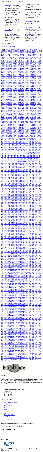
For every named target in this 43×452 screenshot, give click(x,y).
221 (14, 66)
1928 (20, 249)
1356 (20, 180)
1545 (2, 203)
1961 (2, 253)
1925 (11, 249)
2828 (30, 356)
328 (26, 76)
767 (19, 116)
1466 (39, 192)
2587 (8, 328)
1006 (25, 138)
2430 (5, 309)
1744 (14, 227)
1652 (11, 216)
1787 (26, 231)
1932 (33, 249)
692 (2, 110)
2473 (17, 314)
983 (7, 136)
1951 (11, 252)
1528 (30, 200)
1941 (20, 250)
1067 (11, 146)
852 (19, 124)
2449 (23, 311)
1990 (11, 256)
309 (21, 74)
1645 (30, 214)
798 (11, 119)
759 (40, 115)
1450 (30, 191)
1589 (17, 208)
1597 (2, 210)
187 (14, 63)
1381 (17, 183)
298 (35, 72)
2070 (17, 266)
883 (11, 127)
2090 (39, 267)
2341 (11, 298)
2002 (8, 258)
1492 (39, 196)
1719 (17, 224)
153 (14, 60)
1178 (32, 158)
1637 (5, 214)
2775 (26, 350)
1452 (36, 191)
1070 (20, 146)
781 (11, 118)
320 (7, 76)
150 (7, 60)
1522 (11, 200)
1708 (23, 222)
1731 (14, 225)
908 (31, 129)
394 (21, 82)
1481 (5, 196)
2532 (39, 320)
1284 (39, 171)
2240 (20, 286)
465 (28, 88)
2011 (36, 258)
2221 (2, 284)
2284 (36, 291)
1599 (8, 210)
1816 (36, 235)
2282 (30, 291)
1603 (20, 210)
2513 (20, 319)
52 (8, 52)
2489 (26, 316)
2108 (14, 270)
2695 (20, 340)
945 (38, 132)
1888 (17, 244)
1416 (5, 188)
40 (29, 51)
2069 (14, 266)
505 (2, 93)
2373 (30, 302)
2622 (36, 331)
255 (14, 69)
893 (35, 127)
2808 (8, 354)
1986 (39, 255)
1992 (17, 256)
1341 (14, 178)
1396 (23, 185)
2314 (8, 295)
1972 (36, 253)
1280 (26, 171)
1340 (11, 178)
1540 (26, 202)
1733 (20, 225)
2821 (8, 356)
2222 (5, 284)
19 (34, 49)
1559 (5, 205)
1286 (5, 172)
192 (26, 63)
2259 (39, 287)
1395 (20, 185)
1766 (2, 230)
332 (35, 76)
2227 (20, 284)
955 (21, 133)
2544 (36, 322)
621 (35, 102)
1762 (30, 228)
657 (40, 105)
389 (9, 82)
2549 (11, 323)
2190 (26, 280)
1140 (35, 154)
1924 (8, 249)
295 (28, 72)
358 (16, 79)
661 (9, 107)
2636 (39, 333)
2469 (5, 314)
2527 (23, 320)
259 (23, 69)
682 (19, 108)
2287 (5, 292)
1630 (23, 213)
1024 (39, 139)
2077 (39, 266)
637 (33, 104)
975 (28, 135)
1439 (36, 189)
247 (35, 68)
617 (26, 102)
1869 (39, 241)
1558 (2, 205)
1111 (26, 150)
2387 (33, 303)
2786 (20, 351)
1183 (8, 160)
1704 (11, 222)
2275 (8, 291)
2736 (26, 345)
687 (31, 108)
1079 (8, 147)
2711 (30, 342)
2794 (5, 353)
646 (14, 105)
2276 (11, 291)
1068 (14, 146)
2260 (2, 289)
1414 (39, 186)
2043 (14, 263)
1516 (33, 199)
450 (33, 87)
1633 (33, 213)
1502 (30, 197)
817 (16, 121)
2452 (33, 311)
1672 (33, 217)
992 (28, 136)
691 (40, 108)
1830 (39, 236)
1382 (20, 183)
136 (14, 58)
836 (21, 122)
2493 (39, 316)
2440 (36, 309)
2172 (11, 278)
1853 (30, 239)
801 (19, 119)
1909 (2, 247)
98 (5, 55)
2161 (17, 277)
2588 (11, 328)
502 (35, 91)
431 (28, 85)
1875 (17, 242)
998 (2, 138)
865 (9, 125)
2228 (23, 284)
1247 (5, 168)
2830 (36, 356)
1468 (5, 194)
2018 (17, 259)
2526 (20, 320)
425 (14, 85)
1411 (30, 186)
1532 (2, 202)
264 (35, 69)
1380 (14, 183)
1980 (20, 255)
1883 (2, 244)
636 (31, 104)
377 (21, 80)
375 (16, 80)
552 (33, 96)
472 (4, 90)
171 (16, 62)
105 (21, 55)
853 (21, 124)
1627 (14, 213)
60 (22, 52)
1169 (5, 158)
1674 (39, 217)
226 (26, 66)
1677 (8, 219)
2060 (26, 264)
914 (4, 130)
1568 (33, 205)
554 (38, 96)
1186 (17, 160)
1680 (17, 219)
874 (31, 125)
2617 (20, 331)
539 (2, 96)
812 (4, 121)
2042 (11, 263)
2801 (26, 353)
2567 (26, 325)
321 (9, 76)
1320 (29, 175)
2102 (36, 269)
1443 (8, 191)
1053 (8, 144)
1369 (20, 182)
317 (40, 74)
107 (25, 55)
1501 (26, 197)
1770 (14, 230)
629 (14, 104)
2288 (8, 292)
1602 (17, 210)
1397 (26, 185)
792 (38, 118)
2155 (39, 275)
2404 (5, 306)
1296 (36, 172)
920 (19, 130)
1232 (39, 164)
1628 (17, 213)
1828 (33, 236)
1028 (11, 141)
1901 (17, 245)
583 (26, 99)
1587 (11, 208)
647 (16, 105)
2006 (20, 258)
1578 (23, 206)
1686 (36, 219)
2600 (8, 330)
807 (33, 119)
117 (9, 57)
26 (5, 51)
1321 (33, 175)
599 (23, 101)
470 (40, 88)
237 (11, 68)
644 (9, 105)
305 (11, 74)
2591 (20, 328)
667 (23, 107)
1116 (2, 152)
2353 (8, 300)
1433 (17, 189)
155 (19, 60)
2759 (17, 348)
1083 (20, 147)
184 (7, 63)
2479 (36, 314)
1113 (32, 150)
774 (35, 116)
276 (23, 71)
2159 (11, 277)
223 (19, 66)
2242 (26, 286)
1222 (8, 164)
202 (9, 65)
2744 (11, 347)
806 (31, 119)
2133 (11, 273)
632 (21, 104)
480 (23, 90)
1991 (14, 256)
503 (38, 91)
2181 (39, 278)
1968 (23, 253)
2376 (39, 302)
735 (23, 113)
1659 (33, 216)
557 (4, 97)
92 (35, 54)
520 (38, 93)
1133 (14, 154)
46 (39, 51)
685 (26, 108)
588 (38, 99)
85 (23, 54)
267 (2, 71)
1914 (17, 247)
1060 (30, 144)
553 (35, 96)
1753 (2, 228)
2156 (2, 277)
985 (11, 136)
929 (40, 130)
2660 (33, 336)
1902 (20, 245)
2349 (36, 298)
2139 (30, 273)
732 (16, 113)
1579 (26, 206)
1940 (17, 250)
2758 (14, 348)
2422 (20, 308)
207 (21, 65)
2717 (8, 344)
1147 (17, 155)
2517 (33, 319)
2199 (14, 281)
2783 (11, 351)
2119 (8, 272)
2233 (39, 284)
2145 (8, 275)
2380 (11, 303)
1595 (36, 208)
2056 (14, 264)
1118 (8, 152)
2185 (11, 280)
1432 (14, 189)
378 (23, 80)
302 (4, 74)
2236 (8, 286)
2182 (2, 280)
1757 (14, 228)
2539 (20, 322)
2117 (2, 272)
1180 (38, 158)
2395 (17, 305)
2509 (8, 319)
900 (11, 129)
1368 (17, 182)
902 (16, 129)
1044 (20, 143)
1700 (39, 220)
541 (7, 96)
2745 (14, 347)
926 (33, 130)
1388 (39, 183)
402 (40, 82)
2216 (26, 283)
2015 (8, 259)
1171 (11, 158)
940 (26, 132)
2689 (2, 340)
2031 (17, 261)
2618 (23, 331)
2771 (14, 350)
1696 (26, 220)
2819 (2, 356)
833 (14, 122)
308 (19, 74)
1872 (8, 242)
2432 (11, 309)
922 (23, 130)
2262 (8, 289)
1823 (17, 236)
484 (33, 90)
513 (21, 93)
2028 (8, 261)
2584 (39, 326)
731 (14, 113)
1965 (14, 253)
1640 (14, 214)
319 (4, 76)
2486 (17, 316)
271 (11, 71)
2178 (30, 278)
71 (41, 52)
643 (7, 105)
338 (9, 77)
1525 (20, 200)
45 (37, 51)
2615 (14, 331)
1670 (26, 217)
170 (14, 62)
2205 (33, 281)
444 (19, 87)
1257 (36, 168)
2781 (5, 351)
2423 (23, 308)
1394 (17, 185)
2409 (20, 306)
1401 (39, 185)
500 (31, 91)
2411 (26, 306)
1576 (17, 206)
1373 (33, 182)
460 (16, 88)
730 (11, 113)
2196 (5, 281)
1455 (5, 192)
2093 (8, 269)
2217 (29, 283)
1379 (11, 183)
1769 (11, 230)
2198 (11, 281)
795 (4, 119)
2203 (26, 281)
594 (11, 101)
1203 (29, 161)
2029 (11, 261)
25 (3, 51)
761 (4, 116)
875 (33, 125)
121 (18, 57)
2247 (2, 287)
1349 (39, 178)
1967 (20, 253)
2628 (14, 333)
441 (11, 87)
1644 (26, 214)
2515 (26, 319)
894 (38, 127)
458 (11, 88)
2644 (23, 334)
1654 (17, 216)
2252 (17, 287)
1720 (20, 224)
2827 (26, 356)
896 (2, 129)
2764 (33, 348)
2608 (33, 330)
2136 (20, 273)
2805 (39, 353)
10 (19, 49)
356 (11, 79)
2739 (36, 345)
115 (4, 57)
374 (14, 80)
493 (14, 91)
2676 (2, 339)
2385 (26, 303)
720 (28, 111)
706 (35, 110)
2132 (8, 273)
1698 (33, 220)
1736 (30, 225)
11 (20, 49)
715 (16, 111)
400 (35, 82)
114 (2, 57)
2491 (33, 316)
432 (31, 85)
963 (40, 133)
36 (22, 51)
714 (14, 111)
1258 (39, 168)
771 (28, 116)
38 (25, 51)
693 (4, 110)
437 (2, 87)
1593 (30, 208)
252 (7, 69)
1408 (20, 186)
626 (7, 104)
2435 (20, 309)
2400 (33, 305)
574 (4, 99)
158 (26, 60)
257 (19, 69)
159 (28, 60)
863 (4, 125)
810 (40, 119)
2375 (36, 302)
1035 (33, 141)
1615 (17, 211)
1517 (36, 199)
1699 (36, 220)
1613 (11, 211)
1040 (8, 143)
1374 (36, 182)
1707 (20, 222)
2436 (23, 309)
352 (2, 79)
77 (10, 54)
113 (40, 55)
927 (35, 130)
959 (31, 133)
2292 (20, 292)
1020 (26, 139)
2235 (5, 286)
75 (6, 54)
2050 (36, 263)
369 (2, 80)
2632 (26, 333)
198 (40, 63)
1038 (2, 143)
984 (9, 136)
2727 (39, 344)
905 (23, 129)
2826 (23, 356)
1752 (39, 227)
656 (38, 105)
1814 (29, 235)
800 (16, 119)
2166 (33, 277)
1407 (17, 186)
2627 (11, 333)
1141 (38, 154)
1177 (29, 158)
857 (31, 124)
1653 (14, 216)
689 (35, 108)
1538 (20, 202)
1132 (11, 154)
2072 (23, 266)
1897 (5, 245)
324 (16, 76)
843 (38, 122)
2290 (14, 292)
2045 (20, 263)
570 (35, 97)
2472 (14, 314)
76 (8, 54)
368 (40, 79)
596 (16, 101)
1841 (33, 238)
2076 (36, 266)
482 (28, 90)
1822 (14, 236)
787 (26, 118)
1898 (8, 245)
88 (29, 54)
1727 (2, 225)
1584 (2, 208)
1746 (20, 227)
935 (14, 132)
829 (4, 122)
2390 (2, 305)
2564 (17, 325)
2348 (33, 298)
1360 (33, 180)
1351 (5, 180)
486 (38, 90)
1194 (2, 161)
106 (23, 55)
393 (19, 82)
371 (7, 80)
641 (2, 105)
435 (38, 85)
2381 (14, 303)
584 (28, 99)
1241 (26, 166)
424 (11, 85)
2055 (11, 264)
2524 (14, 320)
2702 (2, 342)
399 (33, 82)
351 (40, 77)
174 (23, 62)
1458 (14, 192)
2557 (36, 323)
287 (9, 72)
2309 (33, 294)
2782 (8, 351)
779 (7, 118)
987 (16, 136)
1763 (33, 228)
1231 (36, 164)
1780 (5, 231)
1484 (14, 196)
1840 (30, 238)
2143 (2, 275)
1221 (5, 164)
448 (28, 87)
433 (33, 85)
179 (35, 62)
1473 (20, 194)
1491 (36, 196)
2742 (5, 347)
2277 (14, 291)
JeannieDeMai (29, 27)
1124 (26, 152)
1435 (23, 189)
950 (9, 133)
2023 (33, 259)
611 (11, 102)
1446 (17, 191)
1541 (30, 202)
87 (27, 54)
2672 (30, 337)
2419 (11, 308)
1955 (23, 252)
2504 (33, 317)
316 (38, 74)
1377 (5, 183)
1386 (33, 183)
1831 (2, 238)
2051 (39, 263)
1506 (2, 199)
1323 (39, 175)
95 (41, 54)
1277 (17, 171)
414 (28, 83)
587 (35, 99)
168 (9, 62)
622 (38, 102)
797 (9, 119)
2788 (26, 351)
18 (32, 49)
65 (30, 52)
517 (30, 93)
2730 (8, 345)
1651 (8, 216)
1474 (23, 194)
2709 (23, 342)
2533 (2, 322)
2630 (20, 333)
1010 (37, 138)
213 (35, 65)
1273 (5, 171)
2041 (8, 263)
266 (40, 69)
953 (16, 133)
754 (28, 115)
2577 (17, 326)
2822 (11, 356)
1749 (30, 227)
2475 (23, 314)
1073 (30, 146)
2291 (17, 292)
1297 (39, 172)
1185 (14, 160)
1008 (31, 138)
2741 (2, 347)
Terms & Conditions (9, 415)
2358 (23, 300)
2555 (30, 323)
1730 (11, 225)
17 (30, 49)
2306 (23, 294)
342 (19, 77)
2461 (20, 312)
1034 (30, 141)
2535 (8, 322)
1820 (8, 236)
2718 (11, 344)
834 (16, 122)
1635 (39, 213)
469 (38, 88)
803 (23, 119)
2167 (36, 277)
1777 (36, 230)
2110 (20, 270)
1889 (20, 244)
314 (33, 74)
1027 (8, 141)
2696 (23, 340)
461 (19, 88)
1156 (5, 157)
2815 (29, 354)
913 (2, 130)
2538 (17, 322)
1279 (23, 171)
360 (21, 79)
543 (11, 96)
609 (7, 102)
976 (31, 135)
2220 (39, 283)
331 (33, 76)
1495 (8, 197)
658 (2, 107)
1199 (17, 161)
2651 (5, 336)
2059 (23, 264)
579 (16, 99)
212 (33, 65)
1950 (8, 252)
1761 (26, 228)
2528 (26, 320)
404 (4, 83)
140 (23, 58)
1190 (29, 160)
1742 (8, 227)
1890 (23, 244)
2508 (5, 319)
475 (11, 90)
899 (9, 129)
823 (30, 121)
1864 (23, 241)
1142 (2, 155)
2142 (39, 273)
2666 (11, 337)
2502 (26, 317)
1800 (26, 233)
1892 (30, 244)
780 (9, 118)
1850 (20, 239)
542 (9, 96)
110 (33, 55)
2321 (30, 295)
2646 (30, 334)
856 (28, 124)
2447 (17, 311)
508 (9, 93)
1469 (8, 194)
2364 (2, 302)
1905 (30, 245)
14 (25, 49)
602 (31, 101)
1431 (11, 189)
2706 (14, 342)
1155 (2, 157)
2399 (30, 305)
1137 (26, 154)
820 (23, 121)
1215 (26, 163)
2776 (30, 350)
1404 (8, 186)
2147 (14, 275)
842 (35, 122)
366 (35, 79)
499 (28, 91)
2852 (23, 359)
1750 (33, 227)
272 (14, 71)
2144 (5, 275)
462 (21, 88)
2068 (11, 266)
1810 (17, 235)
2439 (33, 309)
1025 (2, 141)
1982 (26, 255)
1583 (39, 206)
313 (30, 74)
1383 (23, 183)
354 (7, 79)
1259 (2, 169)
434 (35, 85)
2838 (20, 358)
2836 (14, 358)
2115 (35, 270)
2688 (39, 339)
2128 (36, 272)
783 (16, 118)
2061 (30, 264)
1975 (5, 255)
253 (9, 69)
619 (30, 102)
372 (9, 80)
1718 (14, 224)
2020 (23, 259)
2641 (14, 334)
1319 (26, 175)
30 (11, 51)
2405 (8, 306)
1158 (11, 157)
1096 (20, 149)
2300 (5, 294)
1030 (17, 141)
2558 (39, 323)
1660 (36, 216)
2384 (23, 303)
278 (28, 71)
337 (7, 77)
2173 (14, 278)
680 (14, 108)
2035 (30, 261)
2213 (17, 283)
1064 (2, 146)
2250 (11, 287)
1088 (36, 147)
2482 (5, 316)
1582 (36, 206)
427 (19, 85)
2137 (23, 273)
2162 (20, 277)
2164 (26, 277)
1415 (2, 188)
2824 (17, 356)
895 (40, 127)
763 (9, 116)
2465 (33, 312)
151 (9, 60)
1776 (33, 230)
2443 (5, 311)
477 (16, 90)
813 (6, 121)
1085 (26, 147)
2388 (36, 303)
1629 (20, 213)
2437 (26, 309)
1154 (38, 155)
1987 (2, 256)
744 (4, 115)
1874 (14, 242)
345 (26, 77)
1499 (20, 197)
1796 (14, 233)
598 (21, 101)
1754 (5, 228)
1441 (2, 191)
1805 (2, 235)
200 (4, 65)
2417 (5, 308)
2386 (30, 303)
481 (26, 90)
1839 (26, 238)
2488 (23, 316)
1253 (23, 168)
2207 (39, 281)
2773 (20, 350)
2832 (2, 358)
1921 (39, 247)
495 (19, 91)
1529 (33, 200)
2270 (33, 289)
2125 (26, 272)
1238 (17, 166)
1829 (36, 236)
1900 (14, 245)
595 (14, 101)
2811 (17, 354)
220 (11, 66)
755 (31, 115)
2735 (23, 345)
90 (32, 54)
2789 (30, 351)
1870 (2, 242)
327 (23, 76)
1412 (33, 186)
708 (40, 110)
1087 (33, 147)
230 (35, 66)
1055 (14, 144)
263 (33, 69)
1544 (39, 202)
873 (28, 125)
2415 (39, 306)
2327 (8, 297)
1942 (23, 250)
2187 (17, 280)
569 (33, 97)
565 (23, 97)
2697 (26, 340)
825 (35, 121)
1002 (13, 138)
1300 (8, 174)
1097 (23, 149)
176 (28, 62)
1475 (26, 194)
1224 (14, 164)
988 (19, 136)
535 (33, 94)
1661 (39, 216)
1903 (23, 245)
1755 (8, 228)
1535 (11, 202)
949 (7, 133)
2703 (5, 342)
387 (4, 82)
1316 (17, 175)
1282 (33, 171)
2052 (2, 264)
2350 (39, 298)
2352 (5, 300)
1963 (8, 253)
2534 (5, 322)
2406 (11, 306)
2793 (2, 353)
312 (28, 74)
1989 (8, 256)
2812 (20, 354)
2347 (30, 298)
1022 (33, 139)
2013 (2, 259)
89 (30, 54)
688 (33, 108)
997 (40, 136)
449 (31, 87)
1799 (23, 233)
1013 (5, 139)
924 (28, 130)
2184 (8, 280)
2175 (20, 278)
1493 (2, 197)
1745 (17, 227)
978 (35, 135)
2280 (23, 291)
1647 (36, 214)
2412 (29, 306)
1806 (5, 235)
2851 (20, 359)
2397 (23, 305)
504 (40, 91)
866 (11, 125)
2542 (30, 322)
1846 (8, 239)
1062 (36, 144)
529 (19, 94)
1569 (36, 205)
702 (26, 110)
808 (35, 119)
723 (35, 111)
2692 (11, 340)
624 (2, 104)
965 (4, 135)
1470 (11, 194)
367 (38, 79)
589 (40, 99)
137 (16, 58)
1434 (20, 189)
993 (31, 136)
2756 (8, 348)
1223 (11, 164)
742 (40, 113)
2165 (30, 277)
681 (16, 108)
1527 (26, 200)
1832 (5, 238)
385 (40, 80)
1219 (39, 163)
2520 (2, 320)
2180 (36, 278)
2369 (17, 302)
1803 (36, 233)
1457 (11, 192)
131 (2, 58)
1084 (23, 147)
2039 (2, 263)
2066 (5, 266)
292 (21, 72)
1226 (20, 164)
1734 (23, 225)
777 (2, 118)
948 (4, 133)
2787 (23, 351)
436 (40, 85)
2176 (23, 278)
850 (14, 124)
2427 (36, 308)
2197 (8, 281)
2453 (36, 311)
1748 (26, 227)
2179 (33, 278)
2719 (14, 344)
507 (7, 93)
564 (21, 97)
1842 (36, 238)
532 (26, 94)
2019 (20, 259)
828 (2, 122)
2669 (20, 337)
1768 (8, 230)
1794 (8, 233)
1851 (23, 239)
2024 (36, 259)
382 (33, 80)
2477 (30, 314)
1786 (23, 231)
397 (28, 82)
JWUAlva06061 (29, 34)
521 (40, 93)
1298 (2, 174)
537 (38, 94)
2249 (8, 287)
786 (23, 118)
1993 (20, 256)
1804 (39, 233)
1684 (30, 219)
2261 (5, 289)
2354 (11, 300)
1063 (39, 144)
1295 (33, 172)
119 (13, 57)
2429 (2, 309)
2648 (36, 334)
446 (23, 87)
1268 (30, 169)
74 (5, 54)
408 (14, 83)
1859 (8, 241)
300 (40, 72)
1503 (33, 197)
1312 (5, 175)
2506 (39, 317)
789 (31, 118)
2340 (8, 298)
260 (26, 69)
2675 (39, 337)
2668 (17, 337)
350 (38, 77)
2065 (2, 266)
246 (33, 68)
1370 (23, 182)
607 (2, 102)
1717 (11, 224)
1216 (29, 163)
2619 (26, 331)
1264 (17, 169)
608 (4, 102)
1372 (30, 182)
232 (40, 66)
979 (38, 135)
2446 (14, 311)
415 (30, 83)
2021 (26, 259)
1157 (8, 157)
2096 (17, 269)
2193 (36, 280)
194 (31, 63)
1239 (20, 166)
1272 (2, 171)
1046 (26, 143)
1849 (17, 239)
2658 (26, 336)
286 (7, 72)
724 (38, 111)
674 (40, 107)
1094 (14, 149)
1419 (14, 188)
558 (7, 97)
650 (23, 105)
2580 (26, 326)
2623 (39, 331)
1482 (8, 196)
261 (28, 69)
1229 (30, 164)
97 (3, 55)
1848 (14, 239)
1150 (26, 155)
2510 (11, 319)
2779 (39, 350)
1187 (20, 160)
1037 (39, 141)
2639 (8, 334)
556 (2, 97)
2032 (20, 261)
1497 (14, 197)
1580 (30, 206)
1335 (36, 177)
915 (7, 130)
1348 (36, 178)
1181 (2, 160)
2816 (33, 354)
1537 (17, 202)
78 (11, 54)
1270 (36, 169)
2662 (39, 336)
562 (16, 97)
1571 (2, 206)
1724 (33, 224)
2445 (11, 311)
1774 (26, 230)
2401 (36, 305)
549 (26, 96)
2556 (33, 323)
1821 (11, 236)
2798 (17, 353)
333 (38, 76)
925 (31, 130)
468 (35, 88)
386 (2, 82)
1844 (2, 239)
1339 (8, 178)
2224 (11, 284)
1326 (8, 177)
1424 (30, 188)
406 (9, 83)
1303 (17, 174)
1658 (30, 216)
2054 (8, 264)
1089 (39, 147)
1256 (33, 168)
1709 (26, 222)
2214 (20, 283)
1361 (36, 180)
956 (23, 133)
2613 (8, 331)
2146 (11, 275)
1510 (14, 199)
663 (14, 107)
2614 (11, 331)
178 (33, 62)
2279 (20, 291)
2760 (20, 348)
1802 (33, 233)
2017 (14, 259)
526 (11, 94)
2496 (8, 317)
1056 (17, 144)
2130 (2, 273)
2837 (17, 358)
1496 (11, 197)
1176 (26, 158)
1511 (17, 199)
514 (23, 93)
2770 (11, 350)
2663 (2, 337)
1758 (17, 228)
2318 (20, 295)
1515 (29, 199)
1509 (11, 199)
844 (40, 122)
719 (26, 111)
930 (2, 132)
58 (18, 52)
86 (25, 54)
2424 (26, 308)
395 (23, 82)
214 (38, 65)
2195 (2, 281)
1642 (20, 214)
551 (31, 96)
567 (28, 97)
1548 (11, 203)
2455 (2, 312)
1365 (8, 182)
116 (6, 57)
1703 (8, 222)
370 (4, 80)
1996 (30, 256)
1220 (2, 164)
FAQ (5, 413)
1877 (23, 242)
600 (26, 101)
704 (31, 110)
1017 (17, 139)
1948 (2, 252)
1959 (36, 252)
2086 (26, 267)
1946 (36, 250)
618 (28, 102)
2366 (8, 302)
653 (31, 105)
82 (18, 54)
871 (23, 125)
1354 (14, 180)
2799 (20, 353)
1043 (17, 143)
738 (31, 113)
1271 (39, 169)
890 (28, 127)
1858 (5, 241)
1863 (20, 241)
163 (38, 60)
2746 (17, 347)
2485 (14, 316)
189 (19, 63)
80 (15, 54)
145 (35, 58)
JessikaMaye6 (8, 19)
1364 (5, 182)
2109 (17, 270)
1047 (30, 143)
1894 (36, 244)
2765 (36, 348)
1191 (32, 160)
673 (38, 107)
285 (4, 72)
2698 (30, 340)
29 (10, 51)
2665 (8, 337)
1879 (30, 242)
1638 (8, 214)
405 (7, 83)
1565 (23, 205)
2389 (39, 303)
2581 (30, 326)
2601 (11, 330)
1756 (11, 228)
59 (20, 52)
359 (19, 79)
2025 (39, 259)
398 (31, 82)
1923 (5, 249)
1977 (11, 255)
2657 (23, 336)
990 (23, 136)
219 (9, 66)
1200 (20, 161)
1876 (20, 242)
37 (23, 51)
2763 (30, 348)
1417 (8, 188)
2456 (5, 312)
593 (9, 101)
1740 (2, 227)
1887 (14, 244)
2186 (14, 280)
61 (23, 52)
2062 (33, 264)
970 (16, 135)
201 (7, 65)
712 (9, 111)
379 (26, 80)
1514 (26, 199)
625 (4, 104)
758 (38, 115)
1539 (23, 202)
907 (28, 129)
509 (11, 93)
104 (18, 55)
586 (33, 99)
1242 (30, 166)
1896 (2, 245)
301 (2, 74)
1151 (29, 155)
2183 (5, 280)
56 (15, 52)
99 (6, 55)
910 (35, 129)
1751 (36, 227)
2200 (17, 281)
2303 (14, 294)
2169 (2, 278)
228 (31, 66)
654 (33, 105)
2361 (33, 300)
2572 (2, 326)
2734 (20, 345)
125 (28, 57)
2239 (17, 286)
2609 (36, 330)
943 (33, 132)
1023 (36, 139)
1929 (23, 249)
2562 (11, 325)
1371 (26, 182)
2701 (39, 340)
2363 (39, 300)
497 (23, 91)
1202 (26, 161)
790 (33, 118)
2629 (17, 333)
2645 (26, 334)
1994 (23, 256)
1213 (20, 163)
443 (16, 87)
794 (2, 119)
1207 (2, 163)
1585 (5, 208)
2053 (5, 264)
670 (31, 107)
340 (14, 77)
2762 (26, 348)
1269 (33, 169)
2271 (36, 289)
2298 (39, 292)
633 (23, 104)
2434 (17, 309)
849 (11, 124)
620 (33, 102)
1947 (39, 250)
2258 (36, 287)
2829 (33, 356)
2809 (11, 354)
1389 (2, 185)
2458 (11, 312)
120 (16, 57)
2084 (20, 267)
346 (28, 77)
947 (2, 133)
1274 (8, 171)
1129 (2, 154)
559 (9, 97)
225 (23, 66)
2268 (26, 289)
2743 (8, 347)
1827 (30, 236)
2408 (17, 306)
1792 (2, 233)
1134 (17, 154)
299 (38, 72)
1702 (5, 222)
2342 (14, 298)
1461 (23, 192)
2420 (14, 308)
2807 (5, 354)
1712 (36, 222)
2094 (11, 269)
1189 (26, 160)
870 (21, 125)
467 (33, 88)
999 (4, 138)
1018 (20, 139)
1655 (20, 216)
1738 (36, 225)
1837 (20, 238)
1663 (5, 217)
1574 (11, 206)
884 (14, 127)
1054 (11, 144)
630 (16, 104)
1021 (30, 139)
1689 (5, 220)
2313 (5, 295)
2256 (30, 287)
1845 (5, 239)
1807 (8, 235)
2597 (39, 328)
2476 (26, 314)
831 (9, 122)
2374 (33, 302)
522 (2, 94)
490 (7, 91)
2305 (20, 294)
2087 (30, 267)
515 (26, 93)
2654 (14, 336)
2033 (23, 261)
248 (38, 68)
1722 (26, 224)
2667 (14, 337)
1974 (2, 255)
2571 (39, 325)
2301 (8, 294)
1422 (23, 188)
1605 (26, 210)
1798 (20, 233)
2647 (33, 334)
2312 (2, 295)
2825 (20, 356)
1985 (36, 255)
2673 (33, 337)
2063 (36, 264)
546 (19, 96)
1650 (5, 216)
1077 (2, 147)
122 (21, 57)
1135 (20, 154)
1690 (8, 220)
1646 (33, 214)
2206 (36, 281)
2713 (36, 342)
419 (40, 83)
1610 (2, 211)
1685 (33, 219)
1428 (2, 189)
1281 (30, 171)
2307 (26, 294)
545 (16, 96)
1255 (30, 168)
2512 (17, 319)
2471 (11, 314)
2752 (36, 347)
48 (1, 52)
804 (26, 119)
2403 (2, 306)
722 (33, 111)
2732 (14, 345)
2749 (26, 347)
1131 (8, 154)
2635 (36, 333)
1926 (14, 249)
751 (21, 115)
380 (28, 80)
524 (7, 94)
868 (16, 125)
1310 (39, 174)
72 (1, 54)
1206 (38, 161)
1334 (33, 177)
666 (21, 107)
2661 (36, 336)
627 (9, 104)
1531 (39, 200)
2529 (30, 320)
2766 (39, 348)
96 (1, 55)
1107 (14, 150)
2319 (23, 295)
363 (28, 79)
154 (16, 60)
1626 (11, 213)
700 (21, 110)
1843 (39, 238)
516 (28, 93)
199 (2, 65)
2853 (26, 359)
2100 (30, 269)
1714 (2, 224)
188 (16, 63)
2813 (23, 354)
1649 (2, 216)
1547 (8, 203)
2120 (11, 272)
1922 (2, 249)
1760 (23, 228)
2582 (33, 326)
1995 (26, 256)
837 (23, 122)
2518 (36, 319)
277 (26, 71)
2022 (30, 259)
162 (35, 60)
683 (21, 108)
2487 (20, 316)
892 (33, 127)
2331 (20, 297)
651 (26, 105)
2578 (20, 326)
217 (4, 66)
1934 (39, 249)
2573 (5, 326)
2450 (26, 311)
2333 (26, 297)
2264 (14, 289)
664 (16, 107)
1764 (36, 228)
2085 (23, 267)
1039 (5, 143)
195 (33, 63)
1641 (17, 214)
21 (37, 49)
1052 (5, 144)
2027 (5, 261)
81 (17, 54)
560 (11, 97)
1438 (33, 189)
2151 (26, 275)
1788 (30, 231)
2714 (39, 342)
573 (2, 99)
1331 (23, 177)
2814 (26, 354)
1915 (20, 247)
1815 (33, 235)
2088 (33, 267)
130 (40, 57)
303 (7, 74)
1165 (32, 157)
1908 (39, 245)
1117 (5, 152)
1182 (5, 160)
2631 (23, 333)
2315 (11, 295)
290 (16, 72)
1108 (17, 150)
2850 (17, 359)
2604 (20, 330)
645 (11, 105)
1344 (23, 178)
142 (28, 58)
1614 (14, 211)
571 (38, 97)
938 (21, 132)
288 (11, 72)
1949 (5, 252)
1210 (11, 163)
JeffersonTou (8, 5)
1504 (36, 197)
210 (28, 65)
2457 (8, 312)
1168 (2, 158)
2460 (17, 312)
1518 (39, 199)
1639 (11, 214)
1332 (26, 177)
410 (19, 83)
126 (30, 57)
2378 (5, 303)
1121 (17, 152)
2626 (8, 333)
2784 (14, 351)
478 (19, 90)
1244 (36, 166)
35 (20, 51)
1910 (5, 247)
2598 (2, 330)
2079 (5, 267)
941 (28, 132)
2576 (14, 326)
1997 (33, 256)
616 (23, 102)
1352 (8, 180)
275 (21, 71)
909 (33, 129)
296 (31, 72)
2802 (30, 353)
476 (14, 90)
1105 (8, 150)
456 (7, 88)
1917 (26, 247)
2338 (2, 298)
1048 (33, 143)
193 (28, 63)
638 (35, 104)
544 (14, 96)
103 (16, 55)
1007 (28, 138)
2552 (20, 323)
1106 (11, 150)
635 (28, 104)
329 (28, 76)
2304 (17, 294)
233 (2, 68)
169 (11, 62)
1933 (36, 249)
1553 (26, 203)
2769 (8, 350)
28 (8, 51)
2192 (33, 280)
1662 (2, 217)
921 (21, 130)
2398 (26, 305)
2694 (17, 340)
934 (11, 132)
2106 (8, 270)
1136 (23, 154)
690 (38, 108)
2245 (36, 286)
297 (33, 72)
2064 (39, 264)
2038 (39, 261)
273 (16, 71)
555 (40, 96)
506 (4, 93)
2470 (8, 314)
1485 (17, 196)
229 (33, 66)
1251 (17, 168)
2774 (23, 350)
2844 (39, 358)
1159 (14, 157)
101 (11, 55)
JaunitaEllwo (29, 4)
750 (19, 115)
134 (9, 58)
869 (19, 125)
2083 (17, 267)
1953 (17, 252)
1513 (23, 199)
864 (7, 125)
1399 (33, 185)
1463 (30, 192)
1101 (36, 149)
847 (7, 124)
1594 (33, 208)
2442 (2, 311)
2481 (2, 316)
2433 (14, 309)
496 (21, 91)
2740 (39, 345)
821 (26, 121)
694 (7, 110)
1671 (30, 217)
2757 (11, 348)
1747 (23, 227)
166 (4, 62)
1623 (2, 213)
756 (33, 115)
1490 (33, 196)
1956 (26, 252)
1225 (17, 164)
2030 (14, 261)
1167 (38, 157)
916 (9, 130)
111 (35, 55)
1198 (14, 161)
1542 (33, 202)
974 (26, 135)
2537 (14, 322)
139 (21, 58)
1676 (5, 219)
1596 (39, 208)
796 (7, 119)
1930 (26, 249)
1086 (30, 147)
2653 (11, 336)
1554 (30, 203)
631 (19, 104)
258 (21, 69)
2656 (20, 336)
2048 (30, 263)
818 (18, 121)
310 (23, 74)
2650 (2, 336)
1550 (17, 203)
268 (4, 71)
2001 (5, 258)
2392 (8, 305)
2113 (29, 270)
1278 (20, 171)
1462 (26, 192)
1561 (11, 205)
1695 (23, 220)
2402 (39, 305)
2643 (20, 334)
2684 (26, 339)
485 (35, 90)
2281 (26, 291)
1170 (8, 158)
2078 (2, 267)
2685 (30, 339)
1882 (39, 242)
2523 (11, 320)
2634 (33, 333)
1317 (20, 175)
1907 (36, 245)
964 (2, 135)
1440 (39, 189)
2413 (33, 306)
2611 (2, 331)
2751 (33, 347)
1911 (8, 247)
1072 (26, 146)
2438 (30, 309)
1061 (33, 144)
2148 (17, 275)
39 (27, 51)
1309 (36, 174)
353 (4, 79)
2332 (23, 297)
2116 (38, 270)
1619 (29, 211)
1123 (23, 152)
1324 (2, 177)
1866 (30, 241)
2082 (14, 267)
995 (35, 136)
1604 (23, 210)
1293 (26, 172)
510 (14, 93)
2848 (11, 359)
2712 (33, 342)
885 (16, 127)
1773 (23, 230)
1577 (20, 206)
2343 (17, 298)
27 (6, 51)
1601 (14, 210)
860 (38, 124)
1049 (36, 143)
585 (31, 99)
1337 (2, 178)
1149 (23, 155)
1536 (14, 202)
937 (19, 132)
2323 (36, 295)
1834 (11, 238)
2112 (26, 270)
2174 (17, 278)
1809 (14, 235)
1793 (5, 233)
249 (40, 68)
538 (40, 94)
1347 (33, 178)
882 (9, 127)
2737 (30, 345)
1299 (5, 174)
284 (2, 72)
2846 (5, 359)
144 (33, 58)
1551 (20, 203)
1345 (26, 178)
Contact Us (7, 416)
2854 (30, 359)
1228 (26, 164)
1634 (36, 213)
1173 (17, 158)
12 (22, 49)
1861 (14, 241)
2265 (17, 289)
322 (11, 76)
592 (7, 101)
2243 (30, 286)
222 (16, 66)
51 (6, 52)
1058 (23, 144)
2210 (8, 283)
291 (19, 72)
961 (35, 133)
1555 (33, 203)
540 (4, 96)
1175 (23, 158)
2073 (26, 266)
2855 (33, 359)
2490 (30, 316)
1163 (26, 157)
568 (31, 97)
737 (28, 113)
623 (40, 102)
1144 (8, 155)
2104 (2, 270)
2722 (23, 344)
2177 (26, 278)
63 (27, 52)
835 (19, 122)
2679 (11, 339)
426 (16, 85)
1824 (20, 236)
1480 (2, 196)
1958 (33, 252)
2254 (23, 287)
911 (38, 129)
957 (26, 133)
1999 (39, 256)
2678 (8, 339)
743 (2, 115)
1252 (20, 168)
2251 (14, 287)
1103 (2, 150)
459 (14, 88)
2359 (26, 300)
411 (21, 83)
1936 (5, 250)
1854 (33, 239)
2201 (20, 281)
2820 (5, 356)
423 (9, 85)
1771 (17, 230)
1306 (26, 174)
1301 (11, 174)
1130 (5, 154)
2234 (2, 286)
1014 (8, 139)
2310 (36, 294)
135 (11, 58)
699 (19, 110)
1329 (17, 177)
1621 (36, 211)
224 (21, 66)
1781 (8, 231)
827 (40, 121)
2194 (39, 280)
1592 (26, 208)
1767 (5, 230)
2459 (14, 312)
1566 (26, 205)
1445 (14, 191)
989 (21, 136)
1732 (17, 225)
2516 (29, 319)
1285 (2, 172)
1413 (36, 186)
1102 (39, 149)
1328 (14, 177)
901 (14, 129)
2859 (5, 361)
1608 (36, 210)
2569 (33, 325)
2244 (33, 286)
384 (38, 80)
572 (40, 97)
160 (31, 60)
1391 (8, 185)
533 (28, 94)
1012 (2, 139)
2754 (2, 348)
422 (7, 85)
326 (21, 76)
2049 (33, 263)
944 (35, 132)
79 (13, 54)
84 (22, 54)
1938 (11, 250)
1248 (8, 168)
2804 (36, 353)
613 (16, 102)
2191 (30, 280)
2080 (8, 267)
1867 (33, 241)
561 (14, 97)
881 (7, 127)
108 (28, 55)
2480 (39, 314)
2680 (14, 339)
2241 (23, 286)
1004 (19, 138)
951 (11, 133)
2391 (5, 305)
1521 (8, 200)
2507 (2, 319)
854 (23, 124)
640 (40, 104)
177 (31, 62)
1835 (14, 238)
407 (11, 83)
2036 (33, 261)
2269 (30, 289)
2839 (23, 358)
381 (31, 80)
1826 (26, 236)
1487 (23, 196)
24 (1, 51)
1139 (32, 154)
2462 (23, 312)
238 (14, 68)
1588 (14, 208)
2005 (17, 258)
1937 (8, 250)
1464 (33, 192)
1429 (5, 189)
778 (4, 118)
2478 (33, 314)
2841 (30, 358)
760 (2, 116)
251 (4, 69)
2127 (32, 272)
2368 (14, 302)
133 (7, 58)
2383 (20, 303)
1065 (5, 146)
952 (14, 133)
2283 (33, 291)
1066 (8, 146)
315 (35, 74)
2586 (5, 328)
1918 (29, 247)
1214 (23, 163)
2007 (23, 258)
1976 (8, 255)
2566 (23, 325)
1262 (11, 169)
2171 (8, 278)
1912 (11, 247)
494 (16, 91)
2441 (39, 309)
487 (40, 90)
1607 (33, 210)
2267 (23, 289)
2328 (11, 297)
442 (14, 87)
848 (9, 124)
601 (28, 101)
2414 (36, 306)
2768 (5, 350)
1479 (39, 194)
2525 (17, 320)
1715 (5, 224)
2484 (11, 316)
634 (26, 104)
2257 (33, 287)
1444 (11, 191)
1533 (5, 202)
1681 (20, 219)
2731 (11, 345)
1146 (14, 155)
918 (14, 130)
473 (7, 90)
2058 (20, 264)
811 (2, 121)
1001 (10, 138)
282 (38, 71)
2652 (8, 336)
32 (15, 51)
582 (23, 99)
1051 (2, 144)
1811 (20, 235)
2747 (20, 347)
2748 (23, 347)
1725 (36, 224)
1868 (36, 241)
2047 (26, 263)
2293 (23, 292)
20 (36, 49)
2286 (2, 292)
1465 (36, 192)
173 (21, 62)
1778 (39, 230)
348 (33, 77)
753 (26, 115)
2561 (8, 325)
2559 (2, 325)
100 (9, 55)
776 (40, 116)
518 (33, 93)
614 (18, 102)
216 (2, 66)
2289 (11, 292)
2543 (33, 322)
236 (9, 68)
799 (14, 119)
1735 (26, 225)
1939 (14, 250)
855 (26, 124)
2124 (23, 272)
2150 (23, 275)
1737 (33, 225)
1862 (17, 241)
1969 (26, 253)
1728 (5, 225)
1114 (35, 150)
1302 (14, 174)
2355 (14, 300)
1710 (30, 222)
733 (19, 113)
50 (5, 52)
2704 (8, 342)
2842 (33, 358)
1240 (23, 166)
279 (31, 71)
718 (23, 111)
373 (11, 80)
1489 (30, 196)
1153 (35, 155)
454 (2, 88)
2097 (20, 269)
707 (38, 110)
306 (14, 74)
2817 (36, 354)
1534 (8, 202)
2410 (23, 306)
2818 (39, 354)
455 (4, 88)
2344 (20, 298)
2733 (17, 345)
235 (7, 68)
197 (38, 63)
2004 (14, 258)
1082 (17, 147)
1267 (26, 169)
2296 (33, 292)
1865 (26, 241)
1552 (23, 203)
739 (33, 113)
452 (38, 87)
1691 (11, 220)
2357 (20, 300)
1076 (39, 146)
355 (9, 79)
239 (16, 68)
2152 (30, 275)
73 (3, 54)
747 (11, 115)
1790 (36, 231)
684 (23, 108)
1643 (23, 214)
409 (16, 83)
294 (26, 72)
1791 (39, 231)
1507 (5, 199)
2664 (5, 337)
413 (26, 83)
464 (26, 88)
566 (26, 97)
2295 (30, 292)
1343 (20, 178)
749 (16, 115)
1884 (5, 244)
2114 (32, 270)
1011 (41, 138)
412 (23, 83)
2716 (5, 344)
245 (31, 68)
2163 (23, 277)
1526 (23, 200)
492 (11, 91)
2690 (5, 340)
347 (31, 77)
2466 (36, 312)
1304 (20, 174)
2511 (14, 319)
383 (35, 80)
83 (20, 54)
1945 (33, 250)
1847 (11, 239)
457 (9, 88)
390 (11, 82)
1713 (39, 222)
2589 (14, 328)
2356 (17, 300)
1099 (30, 149)
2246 (39, 286)
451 (35, 87)
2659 (30, 336)
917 (11, 130)
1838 (23, 238)
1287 (8, 172)
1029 (14, 141)
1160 (17, 157)
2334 (30, 297)
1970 (30, 253)
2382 (17, 303)
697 (14, 110)
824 (33, 121)
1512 (20, 199)
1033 (26, 141)
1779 (2, 231)
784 (19, 118)
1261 (8, 169)
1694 (20, 220)
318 (2, 76)
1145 (11, 155)
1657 (26, 216)
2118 (5, 272)
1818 (2, 236)
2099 (26, 269)
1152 (32, 155)
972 (21, 135)
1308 (33, 174)
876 (35, 125)
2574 (8, 326)
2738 (33, 345)
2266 (20, 289)
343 (21, 77)
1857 (2, 241)
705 (33, 110)
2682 (20, 339)
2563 (14, 325)
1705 (14, 222)
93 (37, 54)
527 (14, 94)
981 (2, 136)
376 (19, 80)
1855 (36, 239)
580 (19, 99)
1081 (14, 147)
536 (35, 94)
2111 (23, 270)
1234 (5, 166)
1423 (26, 188)
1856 (39, 239)
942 (31, 132)
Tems (5, 407)
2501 (23, 317)
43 (34, 51)
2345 (23, 298)
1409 (23, 186)
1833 (8, 238)
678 (9, 108)
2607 (30, 330)
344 (23, 77)
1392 (11, 185)
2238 (14, 286)
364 (31, 79)
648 (19, 105)
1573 (8, 206)
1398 (30, 185)
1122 (20, 152)
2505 (36, 317)
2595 (33, 328)
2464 (30, 312)
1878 (26, 242)
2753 (39, 347)
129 (37, 57)
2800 (23, 353)
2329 (14, 297)
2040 (5, 263)
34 (18, 51)
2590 (17, 328)
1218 (36, 163)
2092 (5, 269)
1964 (11, 253)
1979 (17, 255)
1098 (26, 149)
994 (33, 136)
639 (38, 104)
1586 (8, 208)
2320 (26, 295)
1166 (35, 157)
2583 (36, 326)
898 (7, 129)
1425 (33, 188)
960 (33, 133)
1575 (14, 206)
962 (38, 133)
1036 (36, 141)
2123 (20, 272)
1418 (11, 188)
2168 (39, 277)
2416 (2, 308)
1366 (11, 182)
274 (19, 71)
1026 (5, 141)
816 (14, 121)
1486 (20, 196)
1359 (30, 180)
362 (26, 79)
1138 (29, 154)
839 (28, 122)
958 (28, 133)
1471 (14, 194)
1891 (26, 244)
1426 (36, 188)
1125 (29, 152)
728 (7, 113)
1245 (39, 166)
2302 (11, 294)
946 (40, 132)
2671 (26, 337)
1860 (11, 241)
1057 (20, 144)
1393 (14, 185)
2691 (8, 340)
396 (26, 82)
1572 (5, 206)
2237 (11, 286)
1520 (5, 200)
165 (2, 62)
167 (7, 62)
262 (31, 69)
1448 (23, 191)
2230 (30, 284)
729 (9, 113)
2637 (2, 334)
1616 (20, 211)
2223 (8, 284)
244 (28, 68)
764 (11, 116)
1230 (33, 164)
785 (21, 118)
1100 (33, 149)
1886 (11, 244)
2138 (26, 273)
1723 (30, 224)
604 (35, 101)
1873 (11, 242)
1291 (20, 172)
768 (21, 116)
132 (4, 58)
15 (27, 49)
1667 (17, 217)
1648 (39, 214)
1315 (14, 175)
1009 (34, 138)
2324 (39, 295)
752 (23, 115)
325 (19, 76)
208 (23, 65)
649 (21, 105)
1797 (17, 233)
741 (38, 113)
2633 (30, 333)
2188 (20, 280)
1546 (5, 203)
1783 (14, 231)
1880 (33, 242)
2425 (30, 308)
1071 (23, 146)
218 (7, 66)
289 (14, 72)
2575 (11, 326)
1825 (23, 236)
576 (9, 99)
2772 (17, 350)
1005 (22, 138)
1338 (5, 178)
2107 (11, 270)
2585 (2, 328)
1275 (11, 171)
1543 (36, 202)
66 (32, 52)
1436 (26, 189)
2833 (5, 358)
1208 (5, 163)
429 (23, 85)
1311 (2, 175)
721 (30, 111)
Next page (12, 46)
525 (9, 94)
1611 (5, 211)
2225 (14, 284)
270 (9, 71)
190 (21, 63)
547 (21, 96)
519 (35, 93)
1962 (5, 253)
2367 (11, 302)
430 (26, 85)
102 (13, 55)
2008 (26, 258)
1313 (8, 175)
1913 (14, 247)
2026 (2, 261)
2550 (14, 323)
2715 (2, 344)
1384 (26, 183)
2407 (14, 306)
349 (35, 77)
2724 (30, 344)
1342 (17, 178)
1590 (20, 208)
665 (19, 107)
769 (23, 116)
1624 (5, 213)
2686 (33, 339)
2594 (30, 328)
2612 (5, 331)
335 (2, 77)
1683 (26, 219)
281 (35, 71)
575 (7, 99)
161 (33, 60)
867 (14, 125)
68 (35, 52)
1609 (39, 210)
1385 (30, 183)
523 (4, 94)
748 (14, 115)
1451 (33, 191)
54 (11, 52)
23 (41, 49)
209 (26, 65)
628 (11, 104)
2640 (11, 334)
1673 (36, 217)
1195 (5, 161)
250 (2, 69)
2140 (33, 273)
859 (35, 124)
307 (16, 74)
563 (19, 97)
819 (21, 121)
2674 (36, 337)
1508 (8, 199)
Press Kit (6, 412)
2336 (36, 297)
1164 (29, 157)
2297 (36, 292)
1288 (11, 172)
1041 (11, 143)
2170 (5, 278)
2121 (14, 272)
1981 (23, 255)
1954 (20, 252)
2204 (30, 281)
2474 (20, 314)
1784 (17, 231)
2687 (36, 339)
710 (4, 111)
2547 (5, 323)
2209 (5, 283)
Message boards (8, 405)
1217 (33, 163)
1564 (20, 205)
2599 (5, 330)
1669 (23, 217)
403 (2, 83)
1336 (39, 177)
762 (7, 116)
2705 (11, 342)
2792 (39, 351)
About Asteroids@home (10, 402)
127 (33, 57)
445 (21, 87)
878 (40, 125)
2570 (36, 325)
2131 (5, 273)
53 (10, 52)
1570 (39, 205)
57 (17, 52)
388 (7, 82)
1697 (30, 220)
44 (35, 51)
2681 (17, 339)
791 (35, 118)
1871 (5, 242)
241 (21, 68)
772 (31, 116)
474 (9, 90)
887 (21, 127)
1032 (23, 141)
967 (9, 135)
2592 (23, 328)
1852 (26, 239)
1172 (14, 158)
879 (2, 127)
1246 (2, 168)
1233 (2, 166)
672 (35, 107)
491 (9, 91)
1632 (30, 213)
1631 (26, 213)
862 (2, 125)
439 (7, 87)
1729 (8, 225)
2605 (23, 330)
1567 (30, 205)
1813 (26, 235)
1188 (23, 160)
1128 (38, 152)
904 (21, 129)
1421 (20, 188)
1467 (2, 194)
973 (23, 135)
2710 (26, 342)
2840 (26, 358)
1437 (30, 189)
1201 (23, 161)
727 (4, 113)
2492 (36, 316)
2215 (23, 283)
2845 (2, 359)
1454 (2, 192)
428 (21, 85)
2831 (39, 356)
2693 (14, 340)
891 (31, 127)
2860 (8, 361)
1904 (26, 245)
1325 (5, 177)
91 (34, 54)
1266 (23, 169)
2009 (30, 258)
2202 (23, 281)
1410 (26, 186)
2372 (26, 302)
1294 (30, 172)
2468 (2, 314)
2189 (23, 280)
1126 (32, 152)
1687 (39, 219)
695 (9, 110)
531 (23, 94)
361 (23, 79)
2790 (33, 351)
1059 (26, 144)
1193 (38, 160)
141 (26, 58)
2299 (2, 294)
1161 (20, 157)
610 (9, 102)
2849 (14, 359)
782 (14, 118)
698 (16, 110)
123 (23, 57)
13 (24, 49)
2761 (23, 348)
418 (38, 83)
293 (23, 72)
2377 (2, 303)
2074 (30, 266)
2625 (5, 333)
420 (2, 85)
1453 (39, 191)
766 (16, 116)
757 (35, 115)
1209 (8, 163)
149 (4, 60)
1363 (2, 182)
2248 (5, 287)
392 (16, 82)
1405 (11, 186)
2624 (2, 333)
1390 (5, 185)
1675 (2, 219)
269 (7, 71)
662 (11, 107)
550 (28, 96)
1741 (5, 227)
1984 (33, 255)
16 (29, 49)
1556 (36, 203)
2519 (39, 319)
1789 (33, 231)
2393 (11, 305)
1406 (14, 186)
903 (19, 129)
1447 (20, 191)
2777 (33, 350)
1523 (14, 200)
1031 (20, 141)
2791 (36, 351)
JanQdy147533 (29, 13)
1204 (32, 161)
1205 (35, 161)
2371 (23, 302)
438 (4, 87)
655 (35, 105)
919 (16, 130)
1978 (14, 255)
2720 (17, 344)
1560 (8, 205)
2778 (36, 350)
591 (4, 101)
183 (4, 63)
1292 (23, 172)
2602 (14, 330)
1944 (30, 250)
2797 (14, 353)
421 (4, 85)
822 (28, 121)
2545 (39, 322)
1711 (33, 222)
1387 (36, 183)
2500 (20, 317)
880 (4, 127)
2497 (11, 317)
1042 (14, 143)
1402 (2, 186)
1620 (33, 211)
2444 (8, 311)
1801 (30, 233)
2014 (5, 259)
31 (13, 51)
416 (33, 83)
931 (4, 132)
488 (2, 91)
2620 (29, 331)
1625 (8, 213)
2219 (36, 283)
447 (26, 87)
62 (25, 52)
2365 (5, 302)
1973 (39, 253)
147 (40, 58)
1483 (11, 196)
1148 (20, 155)
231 (38, 66)
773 (33, 116)
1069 (17, 146)
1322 (36, 175)
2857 (39, 359)
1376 (2, 183)
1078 (5, 147)
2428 (39, 308)
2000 (2, 258)
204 (14, 65)
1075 (36, 146)
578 (14, 99)
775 (38, 116)
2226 (17, 284)
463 (23, 88)
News (5, 404)
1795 (11, 233)
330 (31, 76)
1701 (2, 222)
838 (26, 122)
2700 (36, 340)
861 (40, 124)
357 (14, 79)
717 (21, 111)
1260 (5, 169)
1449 (26, 191)
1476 (30, 194)
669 (28, 107)
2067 (8, 266)
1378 (8, 183)
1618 (26, 211)
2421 (17, 308)
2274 (5, 291)
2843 (36, 358)
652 (28, 105)
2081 (11, 267)
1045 (23, 143)
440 (9, 87)
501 (33, 91)
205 (16, 65)
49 (3, 52)
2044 (17, 263)
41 (30, 51)
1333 (30, 177)
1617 (23, 211)
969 (14, 135)
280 (33, 71)
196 (35, 63)
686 (28, 108)
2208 (2, 283)
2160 (14, 277)
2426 (33, 308)
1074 (33, 146)
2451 (30, 311)
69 (37, 52)
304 (9, 74)
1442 (5, 191)
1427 (39, 188)
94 (39, 54)
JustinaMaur (8, 30)
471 (2, 90)
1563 (17, 205)
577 (11, 99)
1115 (38, 150)
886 (19, 127)
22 (39, 49)
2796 (11, 353)
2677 (5, 339)
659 (4, 107)
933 (9, 132)
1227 (23, 164)
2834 (8, 358)
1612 (8, 211)
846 (4, 124)
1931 (30, 249)
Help (5, 409)
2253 (20, 287)
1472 (17, 194)
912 (40, 129)
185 (9, 63)
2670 (23, 337)
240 (19, 68)
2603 (17, 330)
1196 (8, 161)
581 (21, 99)
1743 (11, 227)
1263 (14, 169)
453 (40, 87)
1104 (5, 150)
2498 (14, 317)
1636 (2, 214)
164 (40, 60)
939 (23, 132)
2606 (26, 330)
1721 (23, 224)
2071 (20, 266)
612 (14, 102)
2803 (33, 353)
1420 (17, 188)
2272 (39, 289)
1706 (17, 222)
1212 (17, 163)
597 (19, 101)
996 (38, 136)
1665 (11, 217)
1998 (36, 256)
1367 (14, 182)
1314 (11, 175)
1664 (8, 217)
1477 (33, 194)
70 (39, 52)
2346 (26, 298)
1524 (17, 200)
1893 (33, 244)
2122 (17, 272)
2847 (8, 359)
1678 (11, 219)
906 (26, 129)
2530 (33, 320)
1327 (11, 177)
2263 (11, 289)
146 (38, 58)
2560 (5, 325)
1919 (33, 247)
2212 (14, 283)
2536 (11, 322)
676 (4, 108)
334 (40, 76)
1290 (17, 172)
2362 (36, 300)
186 (11, 63)
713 (11, 111)
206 (19, 65)
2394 (14, 305)
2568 (30, 325)
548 (23, 96)
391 (14, 82)
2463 (26, 312)
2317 (17, 295)
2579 (23, 326)
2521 (5, 320)
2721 (20, 344)
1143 (5, 155)
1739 (39, 225)
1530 (36, 200)
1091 (5, 149)
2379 (8, 303)
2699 (33, 340)
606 (40, 101)
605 (38, 101)
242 (23, 68)
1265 (20, 169)
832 (11, 122)
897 (4, 129)
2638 (5, 334)
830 (7, 122)
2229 (26, 284)
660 (7, 107)
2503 (30, 317)
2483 (8, 316)
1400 (36, 185)
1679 (14, 219)
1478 (36, 194)
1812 (23, 235)
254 (11, 69)
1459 (17, 192)
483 (31, 90)
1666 (14, 217)
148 (2, 60)
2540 (23, 322)
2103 (39, 269)
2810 (14, 354)
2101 (33, 269)
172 (19, 62)
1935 (2, 250)
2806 (2, 354)
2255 (26, 287)
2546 (2, 323)
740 (35, 113)
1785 (20, 231)
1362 (39, 180)
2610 (39, 330)
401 (38, 82)
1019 (23, 139)
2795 (8, 353)
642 (4, 105)
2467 (39, 312)
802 (21, 119)
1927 (17, 249)
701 (23, 110)
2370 (20, 302)
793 (40, 118)
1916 (23, 247)
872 (26, 125)
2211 (11, 283)
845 (2, 124)
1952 (14, 252)
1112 (29, 150)
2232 (36, 284)
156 (21, 60)
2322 (33, 295)
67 (34, 52)
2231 (33, 284)
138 (19, 58)
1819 (5, 236)
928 (38, 130)
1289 (14, 172)
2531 (36, 320)
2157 (5, 277)
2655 (17, 336)
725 (40, 111)
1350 (2, 180)
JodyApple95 (8, 13)
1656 (23, 216)
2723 (26, 344)
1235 (8, 166)
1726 (39, 224)
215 (40, 65)
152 (11, 60)
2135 (17, 273)
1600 (11, 210)
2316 (14, 295)
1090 (2, 149)
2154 (36, 275)
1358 (26, 180)
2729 (5, 345)
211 (31, 65)
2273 (2, 291)
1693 (17, 220)
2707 (17, 342)
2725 (33, 344)
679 (11, 108)
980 (40, 135)
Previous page (4, 46)
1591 (23, 208)
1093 (11, 149)
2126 (29, 272)
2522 (8, 320)
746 (9, 115)
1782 (11, 231)
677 (7, 108)
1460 (20, 192)
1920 (36, 247)
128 (35, 57)
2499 (17, 317)
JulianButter (28, 21)
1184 (11, 160)
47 (41, 51)
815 (11, 121)
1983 (30, 255)
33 (17, 51)
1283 (36, 171)
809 (38, 119)
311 (26, 74)
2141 (36, 273)
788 (28, 118)
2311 (39, 294)
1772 (20, 230)
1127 (35, 152)
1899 (11, 245)
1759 (20, 228)
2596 (36, 328)
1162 (23, 157)
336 (4, 77)
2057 (17, 264)
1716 (8, 224)
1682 (23, 219)
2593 (26, 328)
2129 (39, 272)
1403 (5, 186)
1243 (33, 166)
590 (2, 101)
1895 (39, 244)
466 (31, 88)
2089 (36, 267)
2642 (17, 334)
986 (14, 136)
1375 (39, 182)
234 (4, 68)
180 (38, 62)
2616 (17, 331)
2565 (20, 325)
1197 (11, 161)
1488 (26, 196)
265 (38, 69)
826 (38, 121)
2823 (14, 356)
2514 (23, 319)
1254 (26, 168)
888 (23, 127)
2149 (20, 275)
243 (26, 68)
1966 (17, 253)
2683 (23, 339)
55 (13, 52)
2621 (33, 331)
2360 (30, 300)
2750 (30, 347)
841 (33, 122)
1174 (20, 158)
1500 (23, 197)
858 (33, 124)
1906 (33, 245)
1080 (11, 147)
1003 (16, 138)
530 (21, 94)
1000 (7, 138)
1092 (8, 149)
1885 (8, 244)
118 (11, 57)
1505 (39, 197)
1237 (14, 166)
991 (26, 136)
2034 (26, 261)
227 (28, 66)
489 (4, 91)
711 (6, 111)
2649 (39, 334)
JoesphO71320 (9, 34)
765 (14, 116)
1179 (35, 158)
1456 (8, 192)
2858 (2, 361)
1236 (11, 166)
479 (21, 90)
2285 (39, 291)
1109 (20, 150)
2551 (17, 323)
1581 (33, 206)
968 (11, 135)
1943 (26, 250)
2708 (20, 342)
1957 (30, 252)
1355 (17, 180)
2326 (5, 297)
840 (31, 122)
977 (33, 135)
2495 (5, 317)
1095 (17, 149)
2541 (26, 322)
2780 (2, 351)
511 (16, 93)
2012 (39, 258)
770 (26, 116)
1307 (30, 174)
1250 (14, 168)
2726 (36, 344)
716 (18, 111)
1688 (2, 220)
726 (2, 113)
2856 (36, 359)
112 (37, 55)
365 (33, 79)
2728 (2, 345)
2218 (33, 283)
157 (23, 60)
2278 (17, 291)
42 (32, 51)
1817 (39, 235)
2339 (5, 298)
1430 (8, 189)
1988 (5, 256)
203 (11, 65)
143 (31, 58)
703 (28, 110)
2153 (33, 275)
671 (33, 107)
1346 (30, 178)
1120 (14, 152)
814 (9, 121)
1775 (30, 230)
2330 (17, 297)
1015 (11, 139)
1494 (5, 197)
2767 (2, 350)
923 (26, 130)
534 (31, 94)
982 (4, 136)
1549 (14, 203)
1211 (14, 163)
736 (26, 113)
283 (40, 71)
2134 (14, 273)
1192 (35, 160)
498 (26, 91)
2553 (23, 323)
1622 (39, 211)
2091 (2, 269)
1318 (23, 175)
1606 (30, 210)
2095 (14, 269)
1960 (39, 252)
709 (2, 111)
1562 (14, 205)
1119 (11, 152)
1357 (23, 180)
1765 (39, 228)
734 (21, 113)
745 (7, 115)
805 (28, 119)
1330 (20, 177)
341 (16, 77)
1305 (23, 174)
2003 (11, 258)
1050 (39, 143)
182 (2, 63)
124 (25, 57)
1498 (17, 197)
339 (11, 77)
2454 (39, 311)
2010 (33, 258)
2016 (11, 259)
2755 (5, 348)
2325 (2, 297)
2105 (5, 270)
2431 (8, 309)
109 (30, 55)
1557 (39, 203)
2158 (8, 277)
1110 (23, 150)
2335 (33, 297)
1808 (11, 235)
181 (40, 62)
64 (29, 52)
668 (26, 107)
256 (16, 69)
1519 (2, 200)
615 (21, 102)
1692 (14, 220)
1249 (11, 168)
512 (18, 93)
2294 (26, 292)
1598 (5, 210)
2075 (33, 266)
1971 (33, 253)
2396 (20, 305)
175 (26, 62)
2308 (30, 294)
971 (19, 135)
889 (26, 127)
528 (16, 94)
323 (14, 76)
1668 (20, 217)
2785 (17, 351)
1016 (14, 139)
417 (35, 83)
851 (16, 124)
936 (16, 132)
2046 (23, 263)
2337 (39, 297)
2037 (36, 261)
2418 (8, 308)
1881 (36, 242)
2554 (26, 323)
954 (19, 133)
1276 (14, 171)
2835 (11, 358)
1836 (17, 238)
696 (11, 110)
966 (7, 135)
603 (33, 101)
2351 (2, 300)
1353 (11, 180)
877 (38, 125)
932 (7, 132)
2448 (20, 311)
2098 (23, 269)
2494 (2, 317)
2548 (8, 323)
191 (23, 63)
